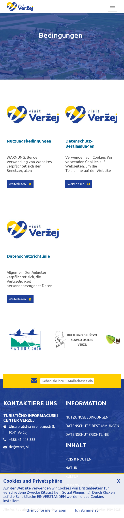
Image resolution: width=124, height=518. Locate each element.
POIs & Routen (78, 459)
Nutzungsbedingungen (29, 141)
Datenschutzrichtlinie (28, 256)
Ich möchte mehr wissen (46, 510)
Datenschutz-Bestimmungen (79, 144)
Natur (71, 468)
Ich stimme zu (86, 510)
